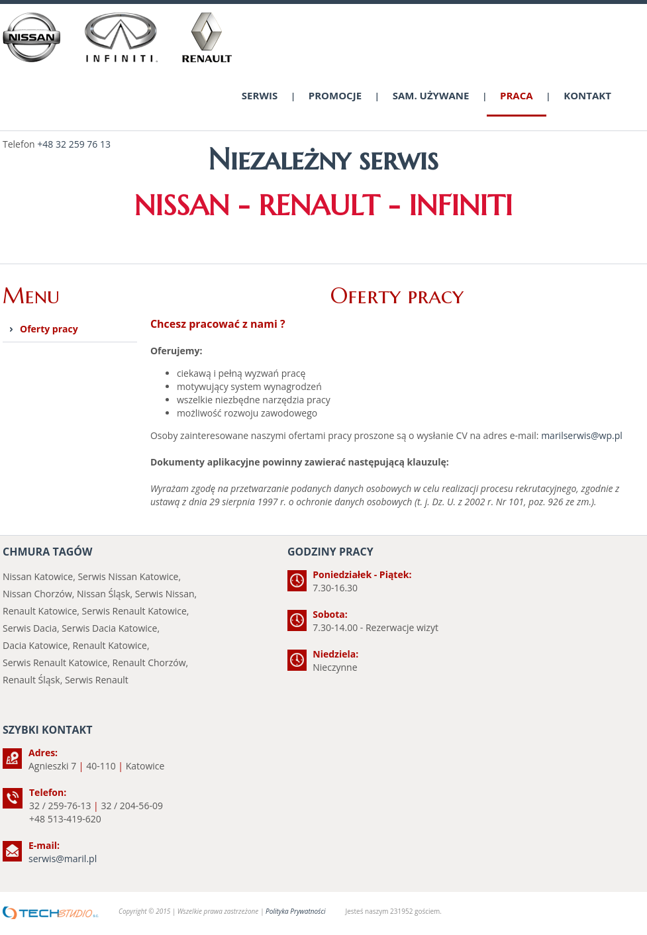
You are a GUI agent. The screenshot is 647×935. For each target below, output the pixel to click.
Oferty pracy (49, 328)
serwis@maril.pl (62, 858)
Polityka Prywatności (295, 911)
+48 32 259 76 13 (74, 144)
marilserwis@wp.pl (581, 435)
